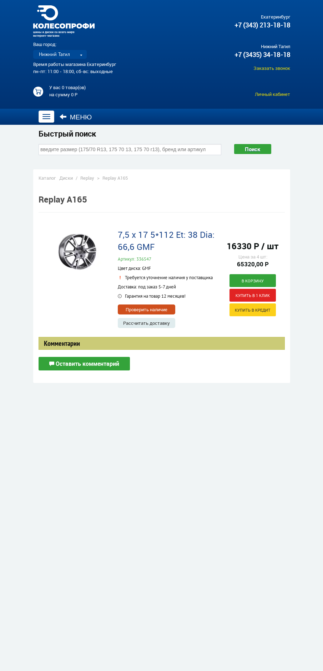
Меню (76, 117)
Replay (87, 178)
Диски (66, 178)
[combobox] (130, 149)
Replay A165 (115, 178)
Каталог (47, 178)
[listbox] (60, 54)
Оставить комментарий (84, 364)
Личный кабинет (272, 94)
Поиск (252, 149)
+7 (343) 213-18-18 (262, 25)
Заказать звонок (271, 68)
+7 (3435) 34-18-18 (262, 54)
